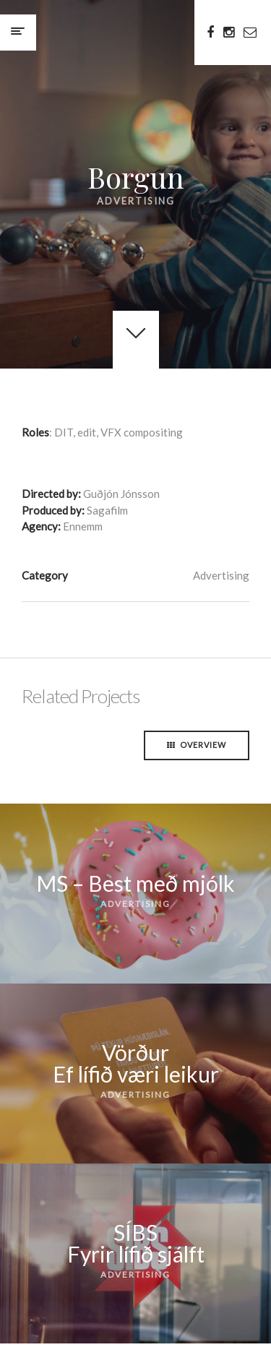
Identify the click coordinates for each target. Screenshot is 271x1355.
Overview (196, 744)
